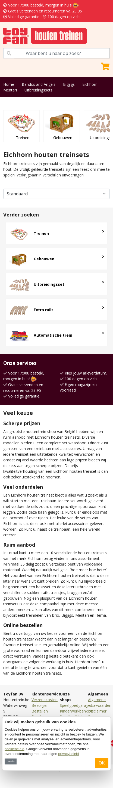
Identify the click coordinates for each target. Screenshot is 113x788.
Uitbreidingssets (38, 90)
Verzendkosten (45, 699)
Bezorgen (40, 705)
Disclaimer (97, 711)
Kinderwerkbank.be (76, 711)
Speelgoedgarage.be (78, 705)
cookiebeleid (14, 749)
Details (10, 761)
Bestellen (40, 711)
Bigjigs (69, 84)
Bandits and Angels (38, 84)
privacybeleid (68, 754)
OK (102, 763)
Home (8, 84)
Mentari (10, 90)
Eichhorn (90, 84)
